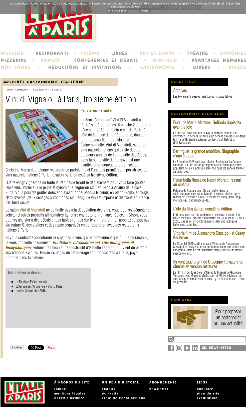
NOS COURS (16, 67)
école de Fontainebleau (124, 398)
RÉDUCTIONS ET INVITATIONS (85, 67)
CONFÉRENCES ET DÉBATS (106, 60)
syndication (207, 398)
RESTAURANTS (52, 53)
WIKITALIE (165, 60)
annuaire (205, 389)
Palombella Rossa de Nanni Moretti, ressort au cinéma (207, 182)
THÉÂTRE (197, 53)
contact (60, 389)
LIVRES (119, 53)
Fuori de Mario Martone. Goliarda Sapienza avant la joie (207, 125)
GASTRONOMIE (157, 67)
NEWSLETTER (220, 348)
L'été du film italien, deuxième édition (202, 209)
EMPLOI (50, 60)
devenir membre (69, 398)
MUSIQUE (12, 53)
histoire (109, 389)
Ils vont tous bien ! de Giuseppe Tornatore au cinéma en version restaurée (208, 264)
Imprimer (17, 347)
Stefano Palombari (100, 110)
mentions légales (70, 393)
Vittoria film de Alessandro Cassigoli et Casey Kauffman (209, 235)
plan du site (208, 393)
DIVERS (201, 67)
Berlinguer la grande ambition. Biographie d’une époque (206, 153)
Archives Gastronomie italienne (44, 82)
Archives (180, 90)
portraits (110, 393)
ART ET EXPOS (157, 53)
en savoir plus (117, 10)
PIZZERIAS (14, 60)
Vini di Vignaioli (32, 210)
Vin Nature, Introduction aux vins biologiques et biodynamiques (70, 245)
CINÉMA (90, 53)
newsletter (159, 389)
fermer (145, 10)
